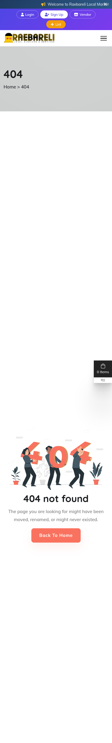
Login (27, 14)
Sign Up (54, 14)
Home (10, 87)
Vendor (82, 14)
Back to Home (56, 535)
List (56, 24)
